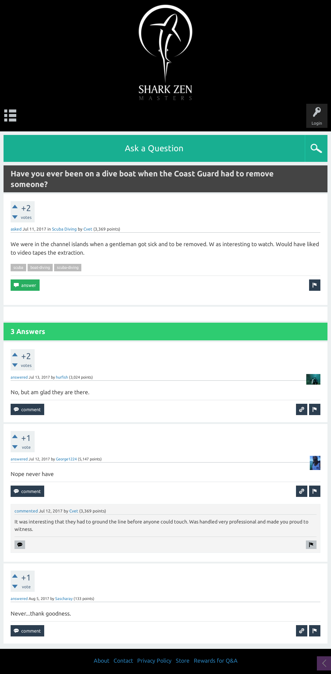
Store (183, 660)
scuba (18, 267)
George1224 (66, 459)
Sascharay (63, 598)
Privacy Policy (154, 660)
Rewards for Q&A (216, 660)
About (101, 660)
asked (16, 229)
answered (19, 377)
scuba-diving (68, 267)
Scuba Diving (64, 229)
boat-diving (40, 267)
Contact (123, 660)
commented (26, 511)
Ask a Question (154, 148)
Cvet (87, 229)
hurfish (62, 377)
